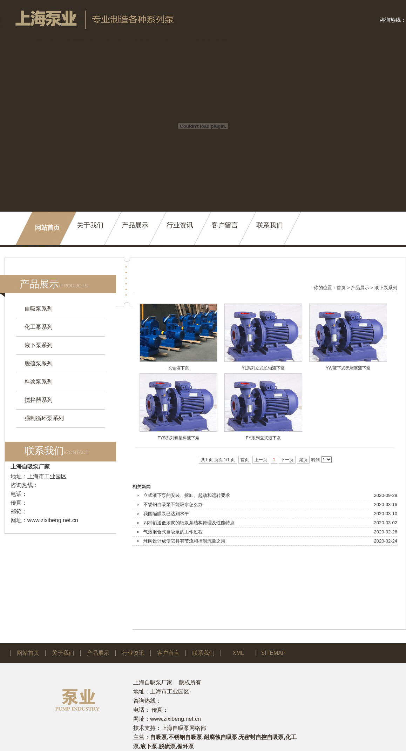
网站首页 (28, 653)
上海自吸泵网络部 (183, 728)
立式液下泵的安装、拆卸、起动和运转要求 (186, 495)
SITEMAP (273, 653)
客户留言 (224, 225)
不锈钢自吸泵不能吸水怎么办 (173, 504)
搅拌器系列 (39, 400)
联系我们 (269, 225)
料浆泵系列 (39, 382)
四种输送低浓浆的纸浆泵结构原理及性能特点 (189, 522)
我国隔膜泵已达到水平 (166, 513)
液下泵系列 (39, 345)
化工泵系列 (39, 327)
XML (238, 653)
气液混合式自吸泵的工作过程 (173, 531)
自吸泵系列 (39, 309)
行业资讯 (180, 225)
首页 (341, 287)
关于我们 (90, 225)
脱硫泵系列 (39, 363)
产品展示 (135, 225)
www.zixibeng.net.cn (52, 520)
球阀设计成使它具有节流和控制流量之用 (184, 541)
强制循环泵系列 (44, 418)
